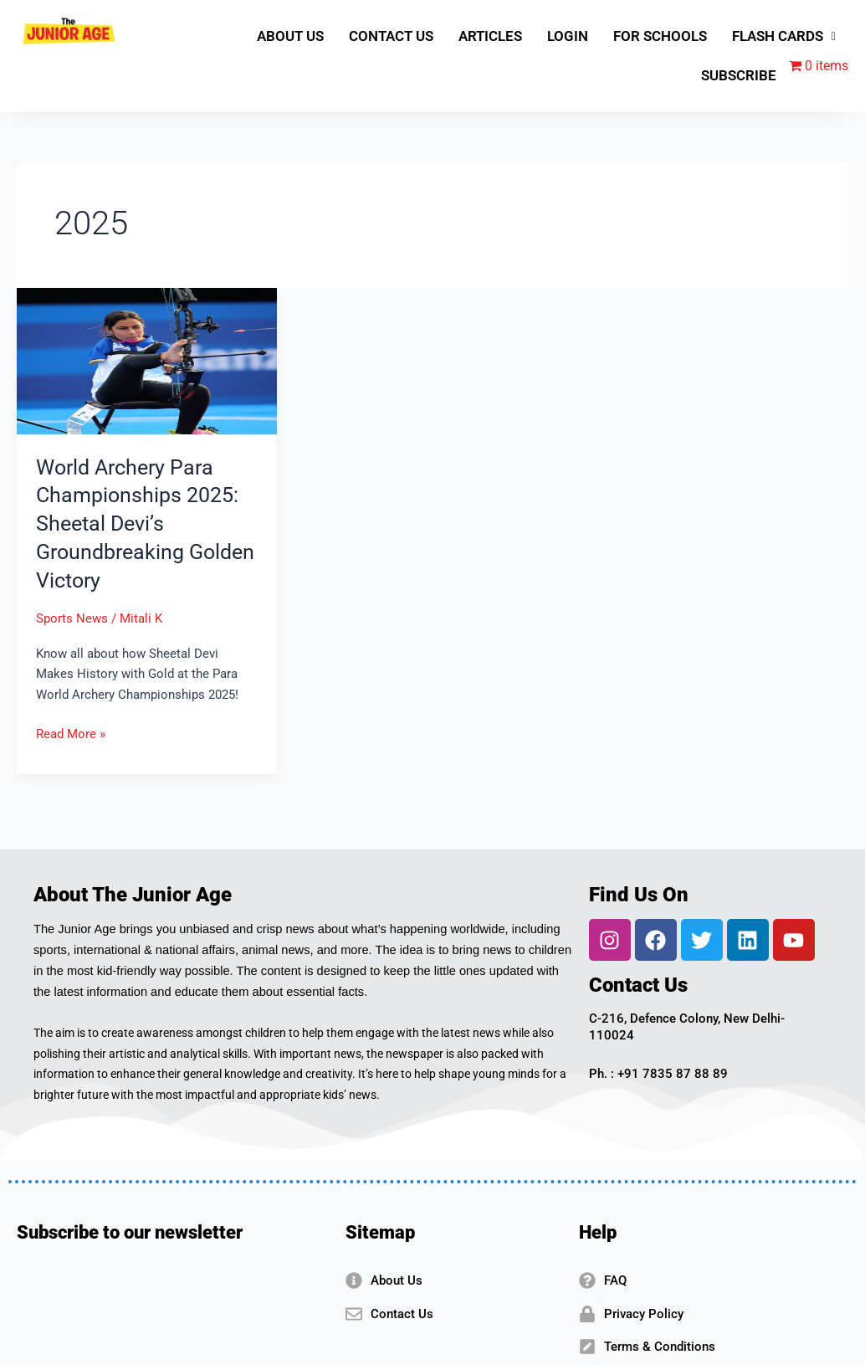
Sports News (72, 618)
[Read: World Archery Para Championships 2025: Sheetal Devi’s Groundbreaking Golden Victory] (147, 360)
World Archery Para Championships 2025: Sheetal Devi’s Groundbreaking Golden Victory (141, 523)
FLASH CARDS (784, 36)
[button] (783, 36)
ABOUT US (290, 36)
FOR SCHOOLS (660, 36)
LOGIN (567, 36)
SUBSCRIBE (738, 75)
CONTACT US (391, 36)
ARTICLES (490, 36)
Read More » (70, 733)
